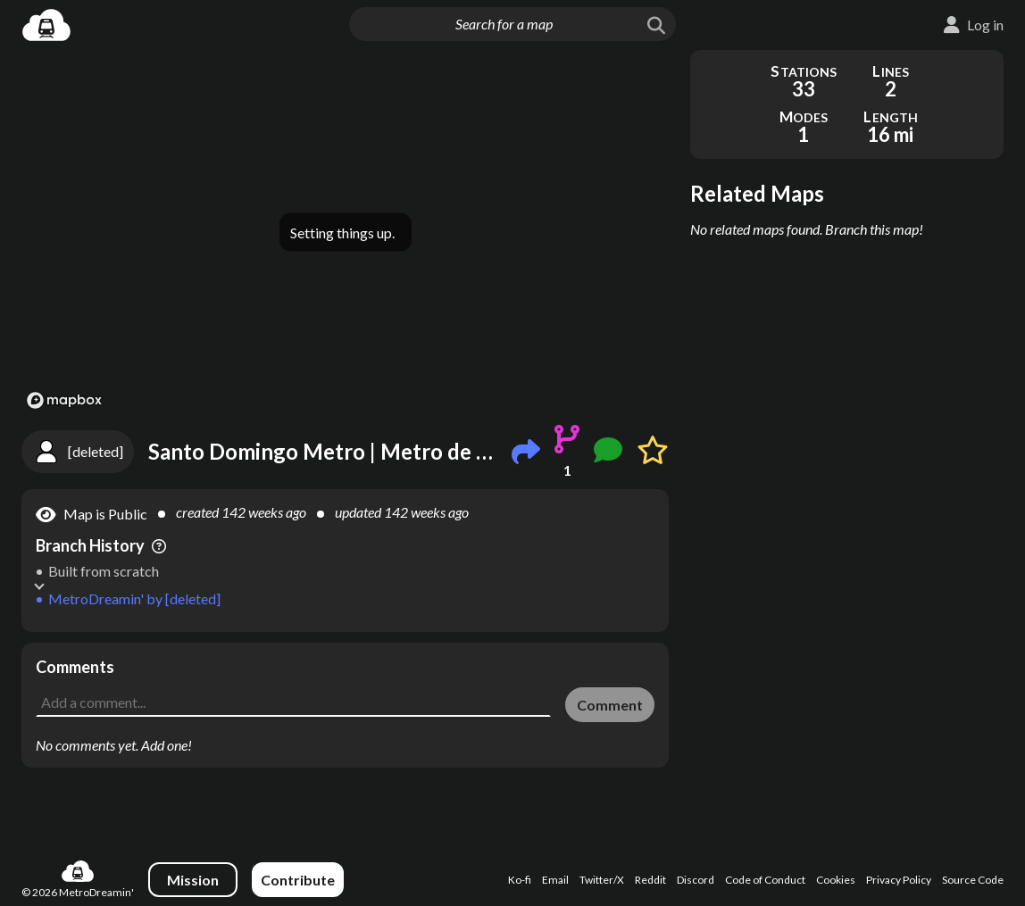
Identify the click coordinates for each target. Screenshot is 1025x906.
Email (555, 879)
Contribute (298, 879)
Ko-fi (519, 879)
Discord (695, 879)
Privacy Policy (898, 879)
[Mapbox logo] (64, 400)
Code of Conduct (765, 879)
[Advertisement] (345, 669)
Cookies (835, 879)
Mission (193, 879)
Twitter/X (601, 879)
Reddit (650, 879)
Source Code (973, 879)
